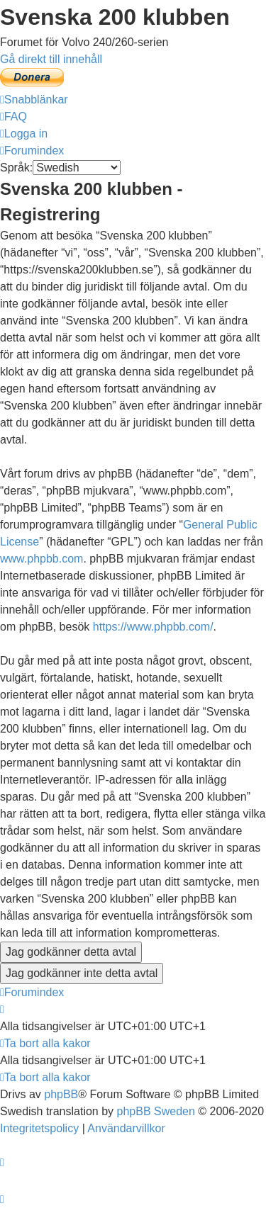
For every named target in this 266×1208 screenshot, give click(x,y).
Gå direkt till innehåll (51, 59)
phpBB (61, 1094)
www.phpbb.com (41, 559)
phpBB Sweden (156, 1111)
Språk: (16, 168)
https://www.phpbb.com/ (153, 627)
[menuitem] (13, 117)
